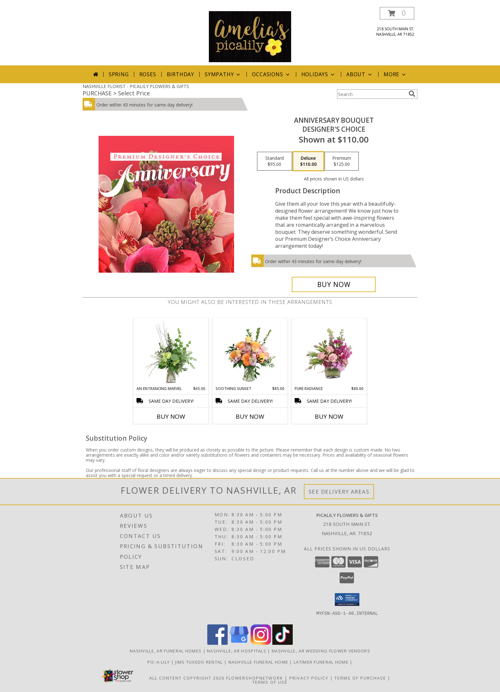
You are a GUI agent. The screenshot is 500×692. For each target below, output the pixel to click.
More (395, 74)
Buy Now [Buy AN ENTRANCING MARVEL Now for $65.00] (171, 416)
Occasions (271, 74)
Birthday (180, 74)
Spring (119, 74)
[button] (397, 13)
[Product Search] (371, 94)
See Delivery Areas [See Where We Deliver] (339, 491)
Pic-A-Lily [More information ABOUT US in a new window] (159, 662)
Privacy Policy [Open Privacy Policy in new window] (308, 678)
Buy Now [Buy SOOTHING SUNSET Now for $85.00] (250, 416)
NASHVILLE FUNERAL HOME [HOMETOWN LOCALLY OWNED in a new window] (259, 662)
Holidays (318, 74)
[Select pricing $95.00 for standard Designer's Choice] (274, 161)
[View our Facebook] (217, 643)
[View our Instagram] (261, 643)
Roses (147, 74)
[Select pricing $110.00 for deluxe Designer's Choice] (308, 161)
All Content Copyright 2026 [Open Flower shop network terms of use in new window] (186, 678)
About (359, 74)
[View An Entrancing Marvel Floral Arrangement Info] (171, 352)
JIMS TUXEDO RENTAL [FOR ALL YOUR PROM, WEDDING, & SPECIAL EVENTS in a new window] (199, 662)
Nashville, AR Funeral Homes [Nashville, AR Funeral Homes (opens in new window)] (166, 651)
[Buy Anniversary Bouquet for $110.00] (334, 284)
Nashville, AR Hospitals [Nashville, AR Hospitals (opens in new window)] (236, 651)
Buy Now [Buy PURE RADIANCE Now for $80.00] (329, 416)
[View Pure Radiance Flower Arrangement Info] (329, 352)
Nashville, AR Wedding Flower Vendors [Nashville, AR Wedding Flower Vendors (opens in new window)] (321, 651)
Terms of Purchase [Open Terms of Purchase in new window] (360, 678)
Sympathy (223, 74)
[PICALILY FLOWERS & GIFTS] (249, 36)
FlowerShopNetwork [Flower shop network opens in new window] (254, 678)
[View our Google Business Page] (239, 643)
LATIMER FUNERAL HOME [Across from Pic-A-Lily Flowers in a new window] (322, 662)
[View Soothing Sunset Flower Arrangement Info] (250, 352)
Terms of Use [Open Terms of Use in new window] (270, 682)
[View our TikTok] (282, 643)
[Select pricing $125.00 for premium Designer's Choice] (341, 161)
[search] (412, 93)
